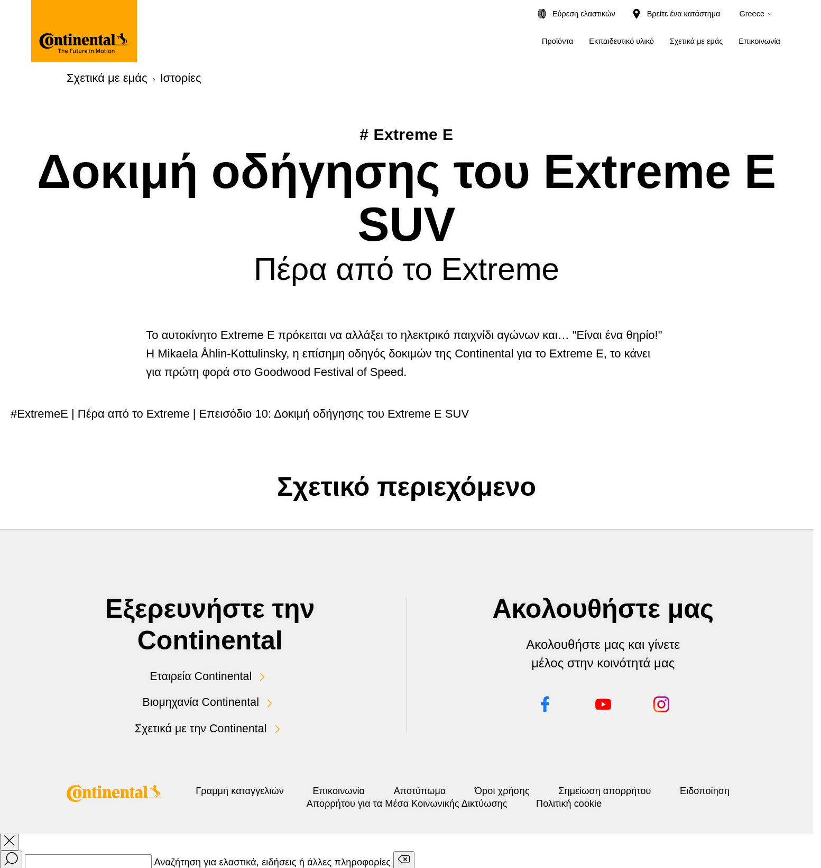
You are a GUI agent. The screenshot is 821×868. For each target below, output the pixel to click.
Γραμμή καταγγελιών (266, 789)
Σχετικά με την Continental (200, 726)
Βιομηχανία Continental (200, 701)
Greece (751, 14)
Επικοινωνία (759, 41)
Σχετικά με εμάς (696, 41)
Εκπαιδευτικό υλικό (621, 41)
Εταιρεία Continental (200, 675)
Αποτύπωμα (497, 789)
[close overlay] (9, 840)
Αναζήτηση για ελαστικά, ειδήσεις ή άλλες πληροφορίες (272, 860)
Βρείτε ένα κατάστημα (684, 14)
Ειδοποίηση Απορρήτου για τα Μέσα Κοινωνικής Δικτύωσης (445, 801)
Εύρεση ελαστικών (583, 14)
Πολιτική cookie (658, 801)
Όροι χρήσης (604, 789)
